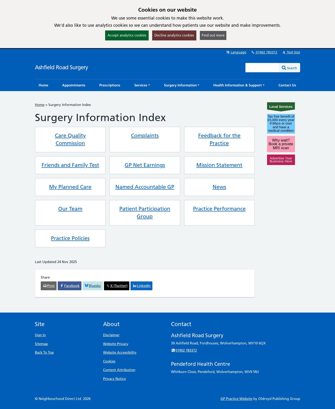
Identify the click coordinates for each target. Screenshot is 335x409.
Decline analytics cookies (174, 35)
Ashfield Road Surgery (61, 67)
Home (39, 104)
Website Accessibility (120, 352)
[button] (142, 85)
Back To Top (44, 352)
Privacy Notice (114, 378)
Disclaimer (111, 335)
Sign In (40, 335)
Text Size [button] (291, 52)
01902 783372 (264, 52)
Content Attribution (119, 370)
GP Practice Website (236, 398)
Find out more (213, 35)
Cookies (109, 361)
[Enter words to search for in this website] (262, 67)
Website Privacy (115, 344)
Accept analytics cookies (126, 35)
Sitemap (41, 344)
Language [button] (236, 52)
